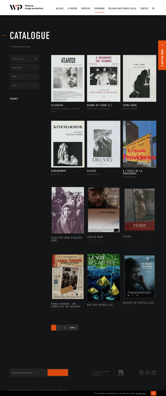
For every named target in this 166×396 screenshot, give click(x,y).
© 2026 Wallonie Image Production (22, 390)
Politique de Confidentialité (46, 390)
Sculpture (19, 159)
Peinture (18, 147)
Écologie (15, 179)
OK (153, 393)
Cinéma (18, 127)
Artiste (18, 123)
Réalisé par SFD (63, 390)
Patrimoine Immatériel (24, 143)
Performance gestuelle (25, 151)
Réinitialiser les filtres (20, 47)
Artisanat (19, 119)
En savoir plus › (141, 393)
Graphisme (19, 131)
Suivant (73, 328)
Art (13, 107)
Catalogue (30, 35)
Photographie (21, 155)
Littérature (19, 135)
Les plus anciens (150, 44)
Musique (18, 139)
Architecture (20, 115)
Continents (16, 172)
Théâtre (18, 163)
